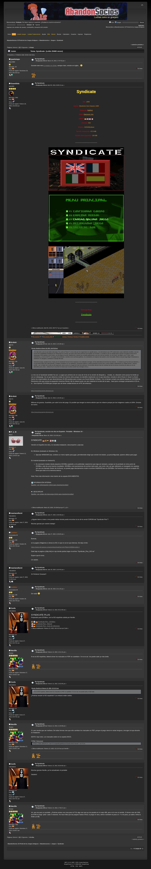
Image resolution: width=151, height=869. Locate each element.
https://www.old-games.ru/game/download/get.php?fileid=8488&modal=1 (55, 547)
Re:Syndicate (39, 59)
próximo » (140, 44)
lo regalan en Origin (50, 66)
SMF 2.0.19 (67, 862)
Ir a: (132, 848)
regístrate (37, 22)
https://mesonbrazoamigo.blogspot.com (42, 390)
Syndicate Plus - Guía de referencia (48, 626)
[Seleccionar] (39, 741)
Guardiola (15, 83)
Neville (14, 650)
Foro (111, 22)
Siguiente (25, 47)
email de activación (54, 22)
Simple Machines (83, 862)
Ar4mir (14, 342)
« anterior (134, 44)
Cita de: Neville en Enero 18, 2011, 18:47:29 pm (44, 348)
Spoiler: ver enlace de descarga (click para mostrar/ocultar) (52, 494)
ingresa (30, 22)
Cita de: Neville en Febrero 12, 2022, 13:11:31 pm (45, 688)
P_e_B (13, 432)
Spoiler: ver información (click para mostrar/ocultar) (49, 485)
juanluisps (15, 59)
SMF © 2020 (75, 862)
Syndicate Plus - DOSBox (46, 622)
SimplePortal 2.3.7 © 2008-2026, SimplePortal (76, 864)
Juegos (118, 22)
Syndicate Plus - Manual (44, 624)
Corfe (13, 608)
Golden (14, 532)
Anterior (15, 47)
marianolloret (16, 513)
